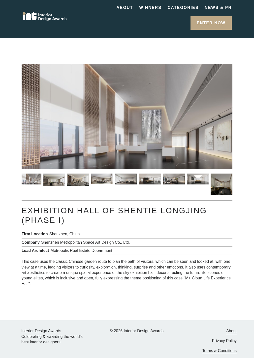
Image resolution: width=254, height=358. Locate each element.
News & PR (218, 7)
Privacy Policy (224, 341)
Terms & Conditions (219, 351)
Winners (150, 7)
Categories (183, 7)
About (124, 7)
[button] (211, 23)
